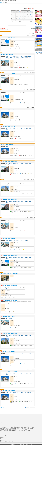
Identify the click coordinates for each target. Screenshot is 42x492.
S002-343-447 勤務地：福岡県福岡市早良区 (10, 333)
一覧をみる (30, 282)
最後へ (33, 407)
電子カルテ (28, 430)
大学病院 (15, 427)
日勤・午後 (7, 441)
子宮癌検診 (17, 426)
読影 (27, 426)
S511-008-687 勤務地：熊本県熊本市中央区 (10, 300)
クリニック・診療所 (32, 427)
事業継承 (27, 5)
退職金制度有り (14, 430)
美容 (17, 428)
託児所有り (22, 430)
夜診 (9, 441)
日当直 (12, 441)
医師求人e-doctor (13, 444)
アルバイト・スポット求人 (15, 5)
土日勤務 (9, 429)
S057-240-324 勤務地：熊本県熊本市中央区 (10, 285)
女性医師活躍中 (25, 430)
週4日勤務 (1, 429)
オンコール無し (23, 429)
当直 (10, 441)
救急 (10, 428)
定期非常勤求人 (9, 5)
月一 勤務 (9, 430)
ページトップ (40, 488)
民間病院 (25, 427)
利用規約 (27, 444)
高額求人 (4, 429)
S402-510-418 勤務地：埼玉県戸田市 (9, 37)
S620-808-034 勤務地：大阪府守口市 (7, 144)
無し (0, 438)
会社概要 (17, 444)
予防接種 (4, 427)
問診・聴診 (12, 426)
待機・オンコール (8, 426)
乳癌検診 (15, 426)
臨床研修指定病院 (18, 427)
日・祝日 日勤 (12, 429)
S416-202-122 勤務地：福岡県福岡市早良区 (10, 199)
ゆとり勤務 (6, 429)
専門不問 (20, 428)
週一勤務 (4, 430)
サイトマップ (30, 444)
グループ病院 (27, 427)
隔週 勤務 (6, 430)
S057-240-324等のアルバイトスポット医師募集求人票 (9, 273)
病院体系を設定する (6, 23)
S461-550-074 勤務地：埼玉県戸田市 (9, 109)
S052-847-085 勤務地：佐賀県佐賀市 (9, 390)
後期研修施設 (21, 427)
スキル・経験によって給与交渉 (29, 428)
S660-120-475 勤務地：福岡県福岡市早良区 (10, 371)
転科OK (23, 428)
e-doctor (5, 2)
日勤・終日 (1, 441)
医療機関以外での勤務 (2, 428)
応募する (30, 49)
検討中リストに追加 (31, 37)
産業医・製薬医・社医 (13, 428)
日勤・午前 (4, 441)
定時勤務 (1, 430)
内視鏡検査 (25, 426)
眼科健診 (20, 426)
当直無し (20, 429)
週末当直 (18, 429)
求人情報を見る (22, 49)
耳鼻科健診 (22, 426)
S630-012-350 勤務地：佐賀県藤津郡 (7, 54)
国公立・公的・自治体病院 (10, 427)
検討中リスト (35, 2)
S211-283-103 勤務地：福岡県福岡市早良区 (10, 161)
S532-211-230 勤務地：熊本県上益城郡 (9, 238)
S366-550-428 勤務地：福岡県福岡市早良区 (10, 255)
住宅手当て (11, 430)
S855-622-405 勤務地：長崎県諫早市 (9, 126)
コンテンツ (33, 5)
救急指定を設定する (17, 23)
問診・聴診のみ (2, 426)
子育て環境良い (18, 430)
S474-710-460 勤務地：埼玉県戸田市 (9, 316)
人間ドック (1, 427)
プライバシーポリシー (21, 444)
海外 (18, 428)
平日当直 (15, 429)
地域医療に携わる (7, 428)
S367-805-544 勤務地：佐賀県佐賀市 (9, 351)
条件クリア (33, 28)
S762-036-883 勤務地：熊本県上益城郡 (9, 73)
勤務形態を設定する (28, 23)
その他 (6, 427)
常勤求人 (3, 5)
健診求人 (21, 5)
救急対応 (5, 426)
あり (2, 438)
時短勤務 (26, 429)
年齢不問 (25, 428)
